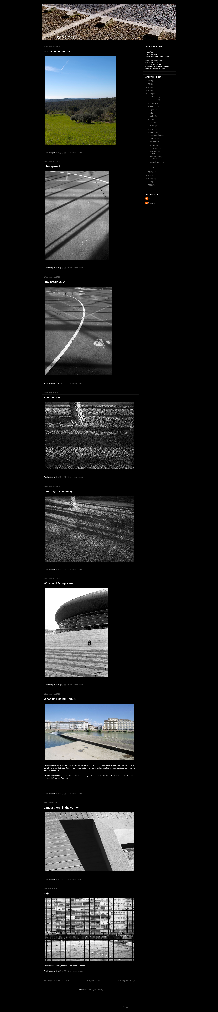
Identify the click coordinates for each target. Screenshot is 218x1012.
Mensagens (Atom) (95, 990)
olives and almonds (57, 51)
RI (149, 198)
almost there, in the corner (61, 807)
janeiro (152, 132)
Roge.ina (151, 203)
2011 (150, 175)
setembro (153, 106)
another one (52, 397)
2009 (150, 182)
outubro (153, 103)
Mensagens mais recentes (56, 980)
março (152, 126)
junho (152, 116)
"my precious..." (54, 281)
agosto (152, 110)
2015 (150, 87)
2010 (150, 179)
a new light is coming (58, 491)
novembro (154, 100)
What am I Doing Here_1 (60, 698)
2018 (150, 84)
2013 (150, 94)
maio (152, 119)
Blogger (126, 1006)
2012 (150, 172)
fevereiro (153, 129)
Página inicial (93, 980)
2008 (150, 185)
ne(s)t (47, 893)
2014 (150, 91)
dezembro (154, 97)
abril (152, 123)
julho (152, 113)
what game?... (53, 166)
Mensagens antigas (127, 980)
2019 (150, 81)
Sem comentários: (75, 152)
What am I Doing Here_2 (60, 583)
